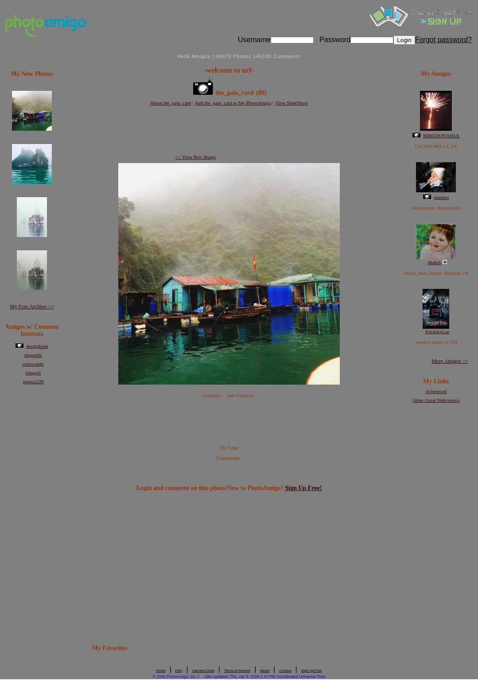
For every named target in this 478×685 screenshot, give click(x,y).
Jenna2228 (33, 381)
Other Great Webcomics (435, 400)
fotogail (33, 372)
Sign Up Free (311, 671)
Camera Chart (203, 671)
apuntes (441, 197)
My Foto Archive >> (32, 307)
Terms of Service (237, 671)
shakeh (435, 262)
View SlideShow (291, 102)
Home (160, 671)
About (264, 671)
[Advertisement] (229, 131)
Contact (285, 671)
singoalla (33, 355)
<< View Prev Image (195, 157)
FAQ (179, 671)
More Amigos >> (449, 361)
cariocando (33, 363)
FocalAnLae (437, 331)
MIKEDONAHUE (441, 135)
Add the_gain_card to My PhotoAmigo (233, 102)
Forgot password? (443, 39)
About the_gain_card (170, 102)
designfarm (37, 346)
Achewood (436, 391)
